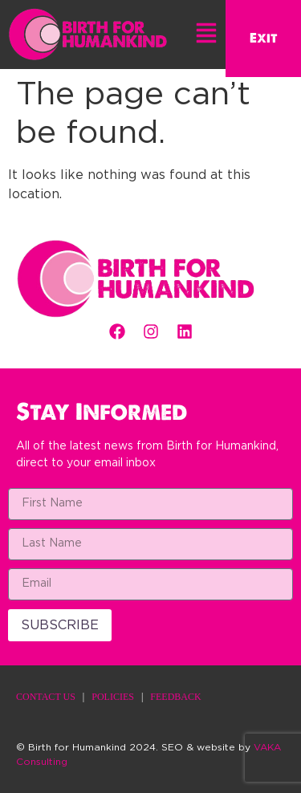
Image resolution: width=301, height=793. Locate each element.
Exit (264, 38)
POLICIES (113, 696)
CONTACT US (45, 696)
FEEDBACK (175, 696)
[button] (207, 35)
